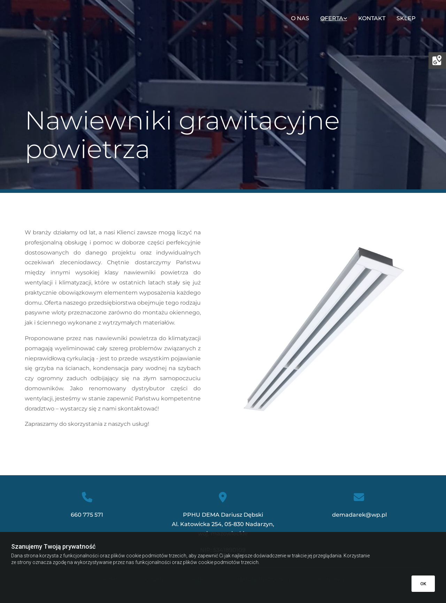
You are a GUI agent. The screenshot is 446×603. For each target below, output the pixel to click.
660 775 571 (87, 514)
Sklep (406, 18)
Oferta (331, 18)
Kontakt (371, 18)
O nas (300, 18)
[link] (334, 18)
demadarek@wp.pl (359, 514)
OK (423, 583)
